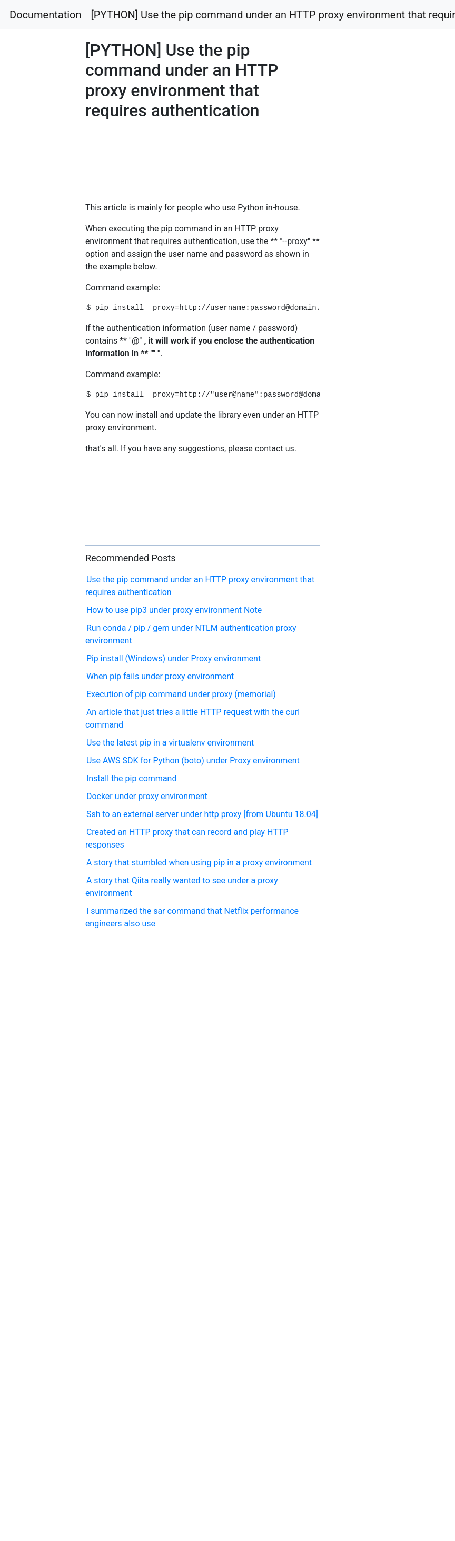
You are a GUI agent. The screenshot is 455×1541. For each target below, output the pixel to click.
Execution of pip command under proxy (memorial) (181, 694)
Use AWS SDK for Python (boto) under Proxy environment (193, 761)
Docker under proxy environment (146, 796)
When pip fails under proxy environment (160, 676)
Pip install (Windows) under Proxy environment (173, 658)
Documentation (45, 14)
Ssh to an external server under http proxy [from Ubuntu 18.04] (202, 814)
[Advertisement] (131, 158)
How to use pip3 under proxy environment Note (174, 610)
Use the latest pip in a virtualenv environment (170, 743)
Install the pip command (131, 778)
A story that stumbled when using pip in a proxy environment (199, 863)
